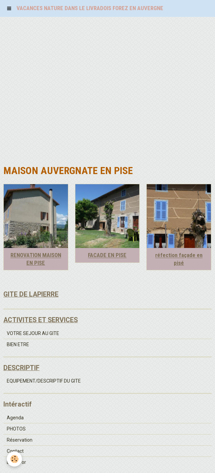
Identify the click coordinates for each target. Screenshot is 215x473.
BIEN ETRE (18, 344)
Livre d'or (16, 462)
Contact (15, 451)
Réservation (19, 440)
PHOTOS (16, 429)
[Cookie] (14, 459)
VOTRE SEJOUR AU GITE (33, 333)
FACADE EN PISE (107, 255)
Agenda (15, 417)
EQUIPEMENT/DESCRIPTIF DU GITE (44, 381)
